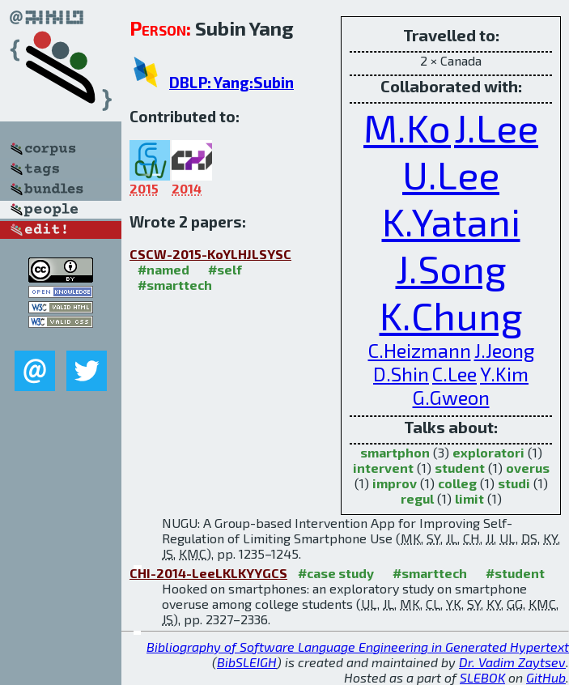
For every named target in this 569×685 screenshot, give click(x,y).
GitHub (546, 677)
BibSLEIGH (247, 662)
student (460, 467)
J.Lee (496, 127)
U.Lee (450, 174)
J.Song (451, 268)
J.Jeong (504, 350)
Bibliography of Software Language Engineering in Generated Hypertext (357, 646)
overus (528, 467)
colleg (457, 483)
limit (469, 498)
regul (417, 498)
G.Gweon (451, 397)
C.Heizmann (419, 350)
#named (163, 269)
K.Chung (451, 314)
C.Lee (454, 373)
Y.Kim (504, 373)
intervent (383, 467)
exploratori (488, 452)
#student (515, 573)
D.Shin (401, 373)
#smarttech (175, 284)
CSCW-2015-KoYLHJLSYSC (210, 254)
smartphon (395, 452)
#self (225, 269)
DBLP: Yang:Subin (231, 82)
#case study (336, 573)
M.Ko (407, 127)
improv (394, 483)
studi (514, 483)
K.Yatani (451, 221)
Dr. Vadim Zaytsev (512, 662)
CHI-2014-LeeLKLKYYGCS (208, 573)
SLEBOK (482, 677)
